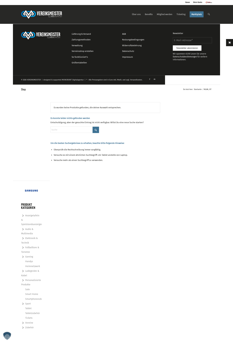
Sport (28, 303)
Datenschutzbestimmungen (185, 57)
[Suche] (209, 14)
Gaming (29, 256)
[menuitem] (136, 14)
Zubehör (29, 327)
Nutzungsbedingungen (133, 39)
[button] (7, 336)
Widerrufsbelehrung (132, 45)
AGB (124, 34)
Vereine (29, 322)
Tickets (29, 318)
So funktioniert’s (80, 57)
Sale (27, 289)
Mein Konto (197, 2)
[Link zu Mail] (154, 79)
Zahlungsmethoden (81, 39)
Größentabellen (79, 62)
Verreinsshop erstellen (83, 51)
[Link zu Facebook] (149, 79)
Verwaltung (77, 45)
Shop (23, 89)
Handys (29, 261)
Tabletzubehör (32, 313)
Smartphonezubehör (35, 299)
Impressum (127, 57)
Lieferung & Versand (81, 34)
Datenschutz (128, 51)
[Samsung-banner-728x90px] (31, 190)
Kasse (187, 2)
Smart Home (31, 294)
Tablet (28, 308)
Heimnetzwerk (32, 266)
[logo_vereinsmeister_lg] (41, 14)
